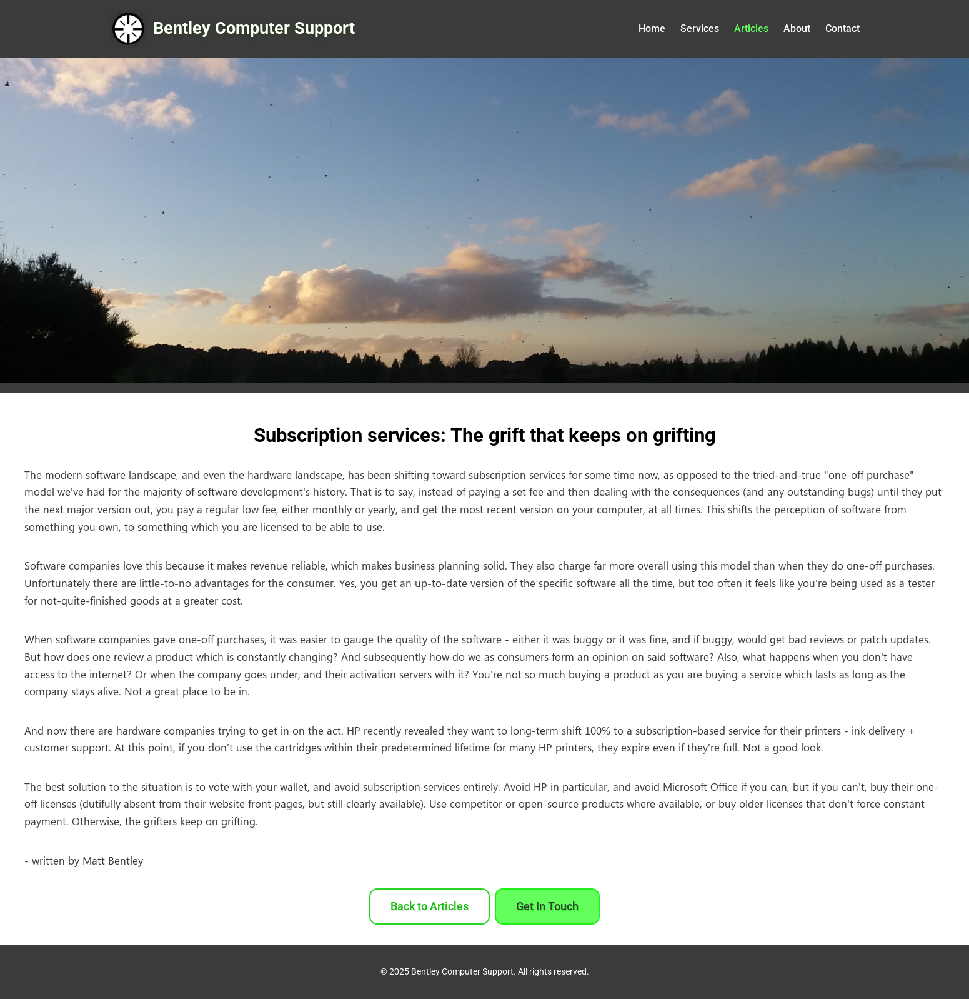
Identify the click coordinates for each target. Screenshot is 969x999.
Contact (842, 28)
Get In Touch (547, 906)
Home (652, 28)
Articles (751, 28)
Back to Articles (429, 906)
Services (699, 28)
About (796, 28)
